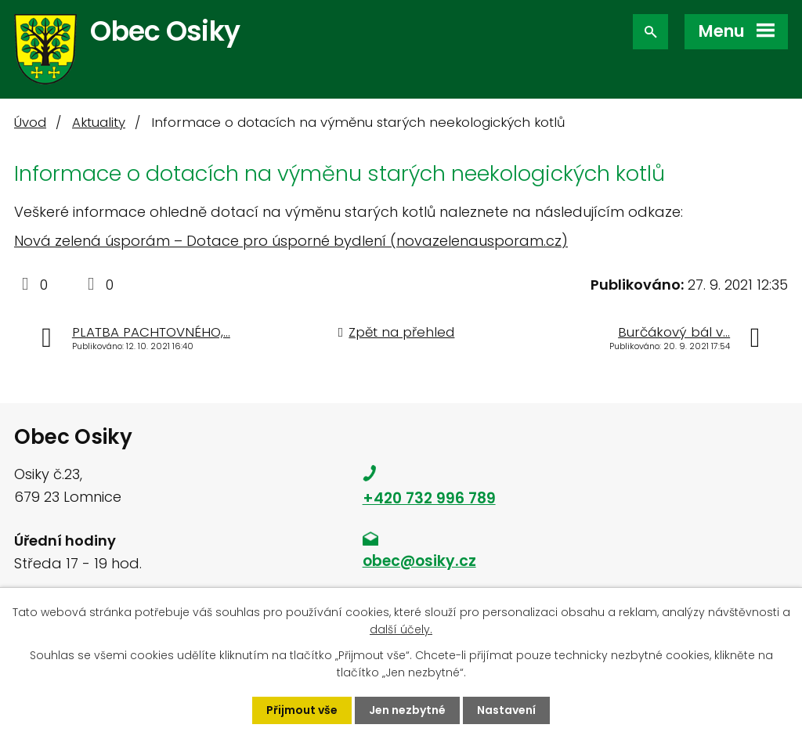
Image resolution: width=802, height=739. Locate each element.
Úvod (30, 123)
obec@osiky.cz (419, 560)
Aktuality (98, 123)
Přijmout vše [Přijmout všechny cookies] (302, 710)
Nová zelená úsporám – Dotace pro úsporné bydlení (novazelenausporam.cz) (291, 241)
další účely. (401, 629)
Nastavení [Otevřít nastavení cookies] (506, 710)
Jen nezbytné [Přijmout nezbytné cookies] (407, 710)
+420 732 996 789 (429, 498)
